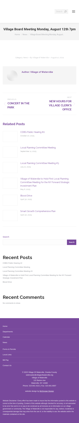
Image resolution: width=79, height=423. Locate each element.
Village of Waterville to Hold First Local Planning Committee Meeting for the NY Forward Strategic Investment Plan (45, 182)
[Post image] (10, 136)
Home (5, 326)
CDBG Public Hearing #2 (32, 132)
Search (6, 237)
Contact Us (7, 365)
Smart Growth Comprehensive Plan (38, 211)
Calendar (6, 337)
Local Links (7, 355)
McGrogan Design (47, 391)
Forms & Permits (9, 349)
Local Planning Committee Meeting (38, 147)
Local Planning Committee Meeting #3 (39, 163)
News (25, 58)
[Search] (61, 11)
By (39, 58)
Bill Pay (6, 360)
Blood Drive (26, 195)
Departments (8, 332)
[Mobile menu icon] (73, 11)
